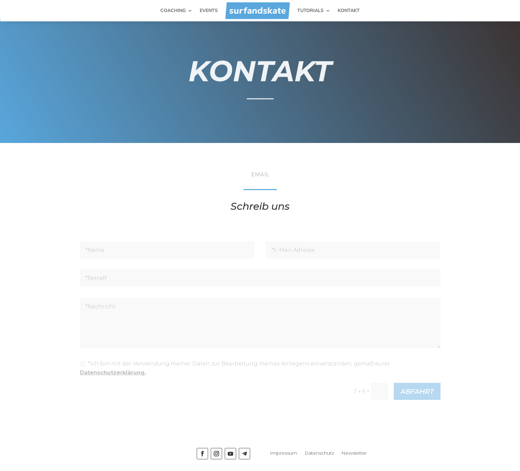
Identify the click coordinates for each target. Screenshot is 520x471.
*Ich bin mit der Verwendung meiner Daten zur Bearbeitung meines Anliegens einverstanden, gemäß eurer (235, 368)
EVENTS (209, 10)
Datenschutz (319, 453)
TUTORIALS (310, 10)
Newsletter (354, 453)
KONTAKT (349, 10)
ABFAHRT (417, 391)
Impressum (283, 453)
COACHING (173, 10)
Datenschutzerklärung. (113, 372)
